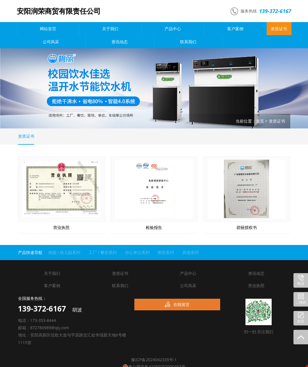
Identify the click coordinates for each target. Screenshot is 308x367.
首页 (260, 108)
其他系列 (190, 240)
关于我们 (68, 28)
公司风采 (205, 28)
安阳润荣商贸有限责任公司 (59, 11)
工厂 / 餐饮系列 (103, 240)
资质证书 (171, 28)
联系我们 (274, 28)
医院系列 (166, 240)
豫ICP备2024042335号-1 (154, 347)
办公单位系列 (137, 240)
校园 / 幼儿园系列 (64, 240)
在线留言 (177, 292)
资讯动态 (240, 28)
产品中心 (103, 28)
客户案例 (137, 28)
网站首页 (34, 28)
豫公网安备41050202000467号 (153, 354)
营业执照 (256, 273)
